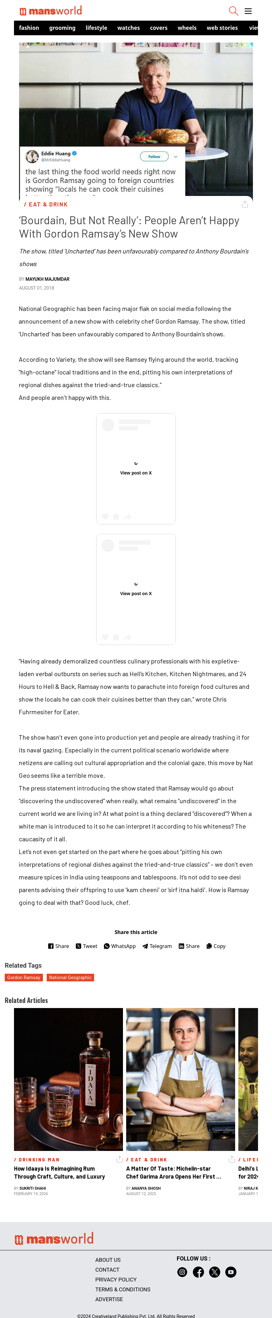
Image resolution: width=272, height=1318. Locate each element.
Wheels (187, 27)
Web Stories (222, 27)
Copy (215, 946)
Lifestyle (96, 27)
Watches (129, 27)
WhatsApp (120, 946)
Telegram (157, 946)
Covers (158, 27)
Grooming (62, 27)
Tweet (86, 946)
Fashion (29, 27)
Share (58, 946)
